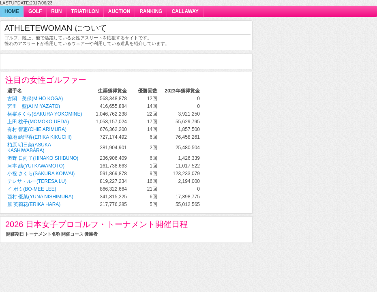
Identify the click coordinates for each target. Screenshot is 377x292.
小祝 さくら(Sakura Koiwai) (41, 173)
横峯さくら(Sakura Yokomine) (44, 114)
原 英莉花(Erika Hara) (33, 204)
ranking (150, 11)
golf (35, 11)
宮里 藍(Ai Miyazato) (33, 106)
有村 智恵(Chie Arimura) (36, 129)
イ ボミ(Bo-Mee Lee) (31, 189)
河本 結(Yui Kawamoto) (35, 166)
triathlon (85, 11)
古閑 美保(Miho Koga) (35, 98)
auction (119, 11)
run (56, 11)
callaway (184, 11)
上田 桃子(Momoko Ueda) (38, 122)
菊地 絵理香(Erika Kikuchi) (39, 137)
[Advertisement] (100, 62)
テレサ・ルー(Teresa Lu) (36, 181)
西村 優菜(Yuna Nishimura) (40, 197)
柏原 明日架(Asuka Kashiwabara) (29, 147)
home (11, 11)
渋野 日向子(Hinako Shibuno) (42, 158)
